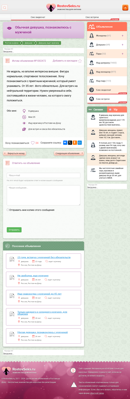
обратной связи (97, 393)
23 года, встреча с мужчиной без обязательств (43, 257)
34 (36, 142)
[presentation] (30, 221)
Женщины (101, 35)
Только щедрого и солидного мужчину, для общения (42, 312)
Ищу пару (101, 80)
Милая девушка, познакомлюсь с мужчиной (42, 332)
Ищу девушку (103, 62)
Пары (99, 53)
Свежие (95, 109)
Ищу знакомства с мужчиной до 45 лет (39, 293)
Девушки (101, 44)
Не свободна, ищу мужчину (33, 275)
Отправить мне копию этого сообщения (31, 210)
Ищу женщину (103, 71)
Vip (112, 109)
